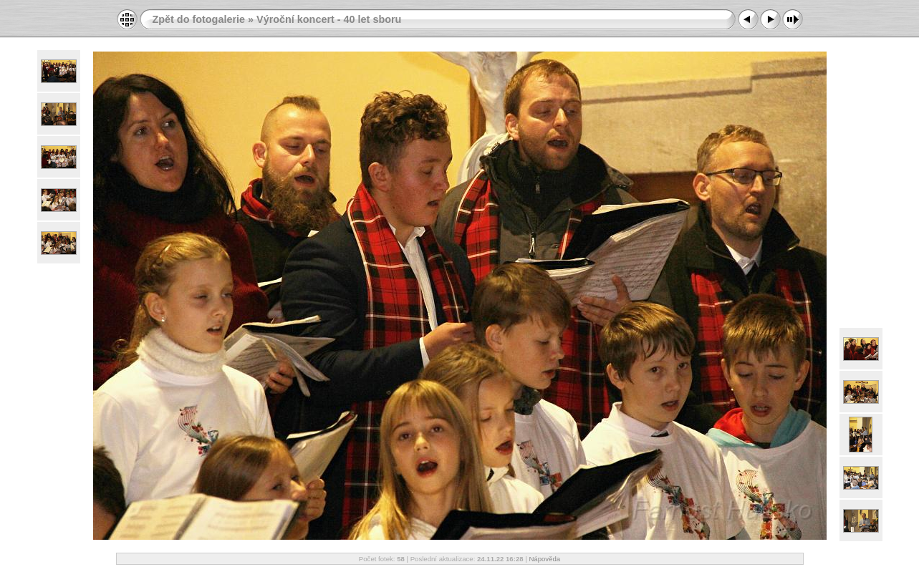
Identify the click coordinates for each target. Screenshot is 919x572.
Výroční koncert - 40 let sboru (328, 19)
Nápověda (544, 559)
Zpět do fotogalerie (199, 19)
